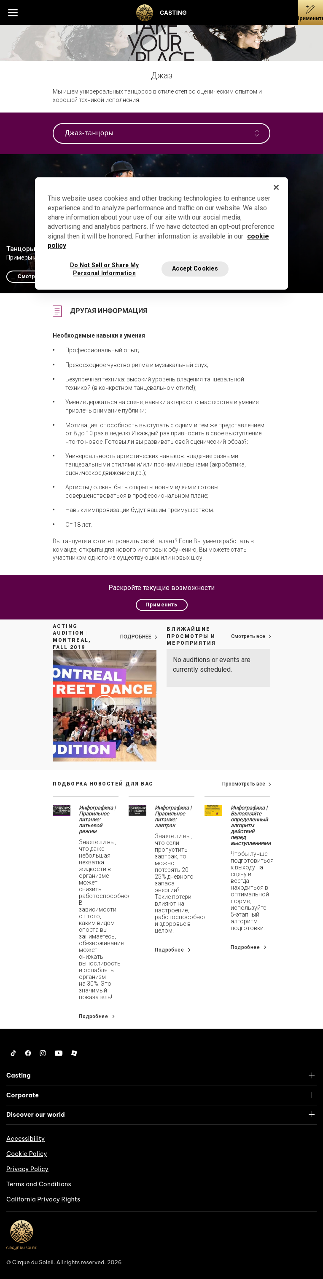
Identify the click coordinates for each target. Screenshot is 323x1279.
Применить (161, 605)
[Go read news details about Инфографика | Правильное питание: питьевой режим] (61, 810)
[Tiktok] (13, 1053)
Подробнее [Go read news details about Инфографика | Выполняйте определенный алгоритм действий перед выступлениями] (245, 947)
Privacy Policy (27, 1169)
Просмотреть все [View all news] (243, 784)
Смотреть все (248, 636)
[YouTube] (58, 1053)
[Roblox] (74, 1053)
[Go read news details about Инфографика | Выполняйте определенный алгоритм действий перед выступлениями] (213, 810)
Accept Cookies (195, 268)
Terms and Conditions (38, 1184)
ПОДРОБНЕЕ (135, 637)
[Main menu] (12, 12)
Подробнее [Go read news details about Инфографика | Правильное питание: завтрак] (169, 950)
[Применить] (310, 12)
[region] (161, 233)
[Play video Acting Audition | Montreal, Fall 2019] (105, 706)
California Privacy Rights (43, 1199)
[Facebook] (28, 1053)
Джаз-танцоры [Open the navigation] (162, 133)
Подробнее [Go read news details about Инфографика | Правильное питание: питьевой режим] (93, 1016)
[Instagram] (42, 1053)
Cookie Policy (26, 1154)
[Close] (276, 187)
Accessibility (25, 1138)
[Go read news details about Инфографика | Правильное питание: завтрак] (137, 810)
